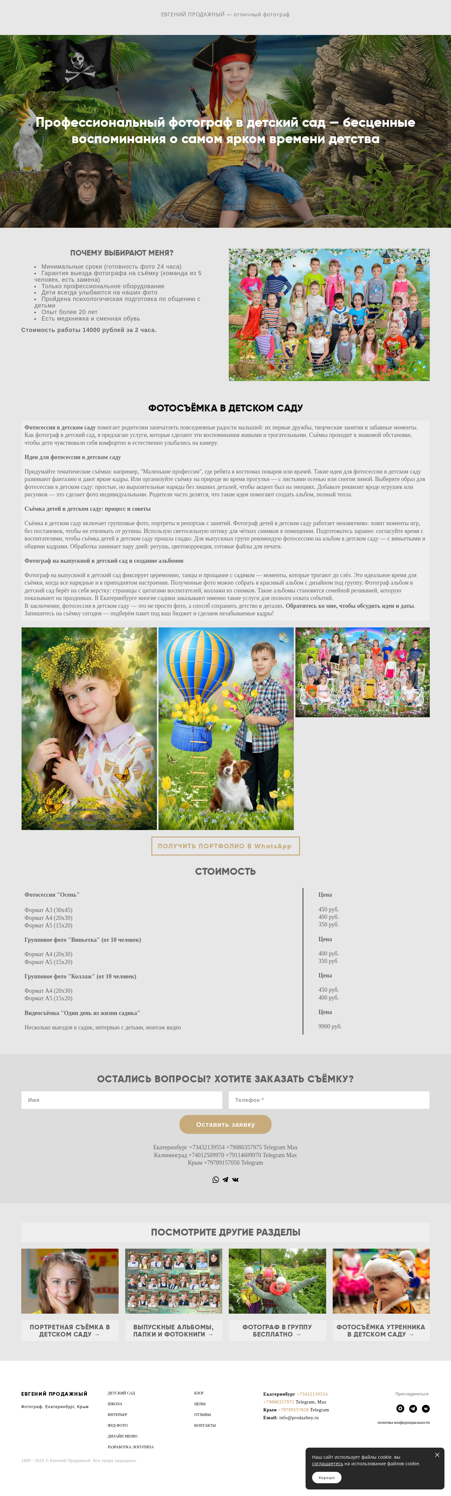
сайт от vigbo (34, 1480)
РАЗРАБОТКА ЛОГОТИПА (131, 1447)
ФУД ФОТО (118, 1425)
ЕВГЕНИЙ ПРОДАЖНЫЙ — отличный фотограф (225, 14)
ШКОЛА (115, 1404)
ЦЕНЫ (200, 1404)
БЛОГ (199, 1393)
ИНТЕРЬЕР (117, 1414)
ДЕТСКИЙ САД (121, 1393)
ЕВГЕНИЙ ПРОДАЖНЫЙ (54, 1393)
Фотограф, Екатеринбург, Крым (55, 1407)
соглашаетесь (327, 1463)
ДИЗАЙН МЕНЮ (123, 1436)
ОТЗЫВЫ (202, 1414)
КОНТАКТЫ (205, 1425)
